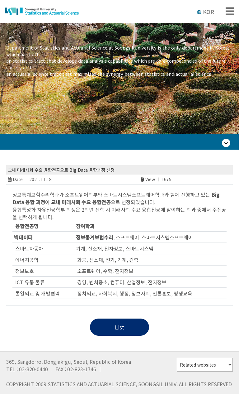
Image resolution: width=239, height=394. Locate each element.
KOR (205, 11)
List (119, 327)
